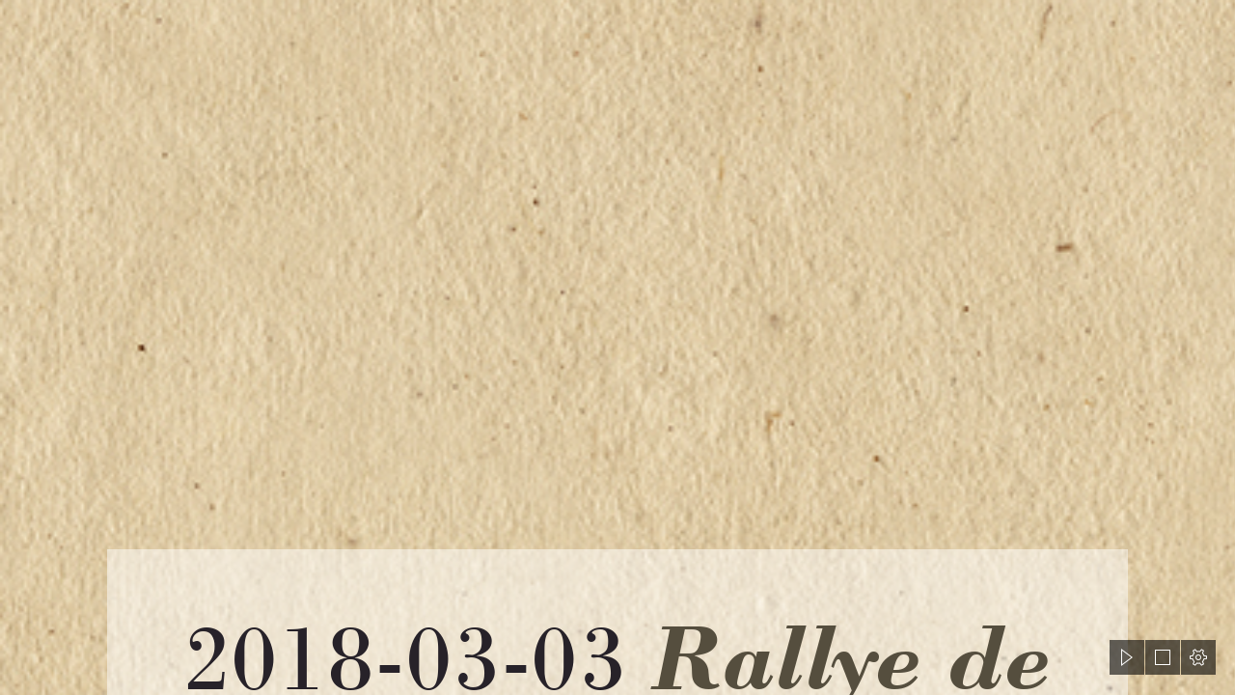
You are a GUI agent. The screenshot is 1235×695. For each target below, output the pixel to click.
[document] (617, 347)
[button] (1127, 657)
